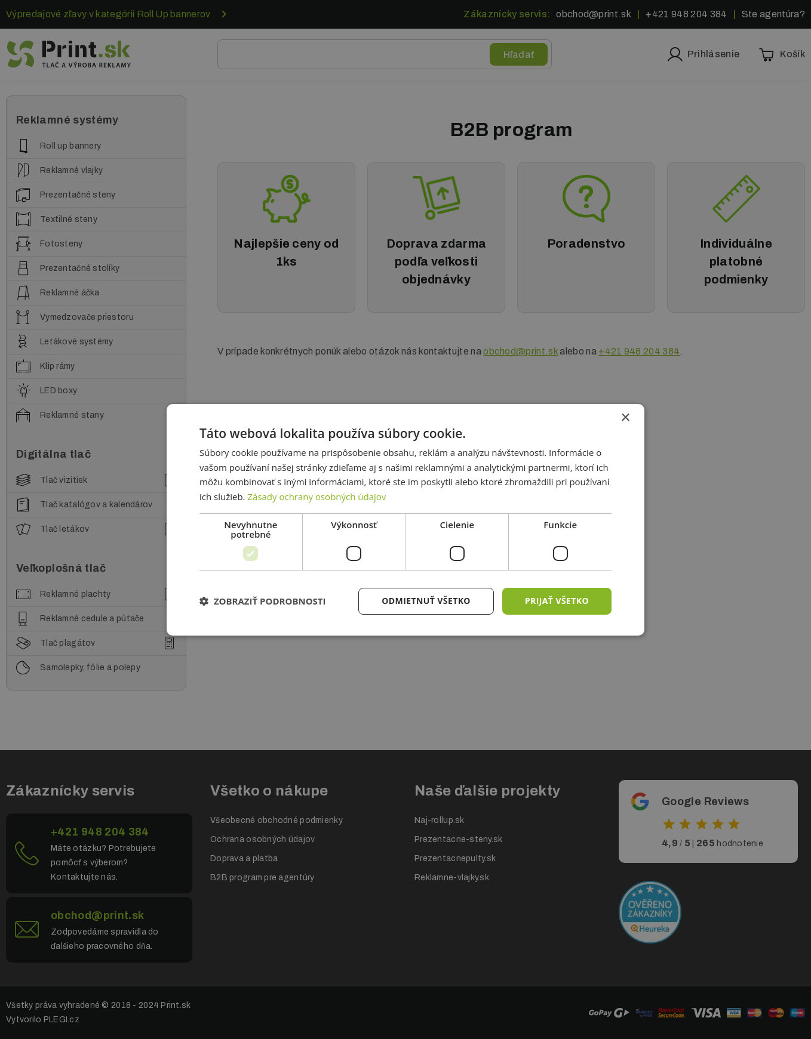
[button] (262, 601)
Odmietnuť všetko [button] (426, 600)
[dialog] (405, 519)
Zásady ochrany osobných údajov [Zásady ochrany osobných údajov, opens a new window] (316, 496)
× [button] (624, 417)
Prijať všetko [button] (557, 600)
